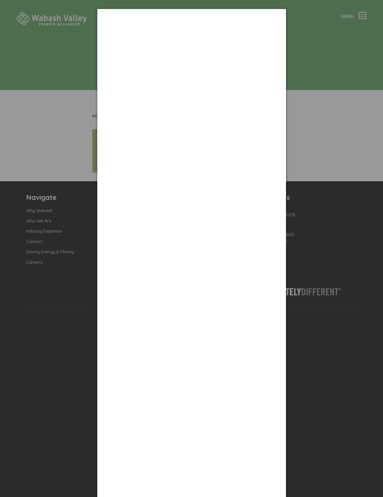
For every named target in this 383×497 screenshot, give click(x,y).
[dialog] (191, 31)
